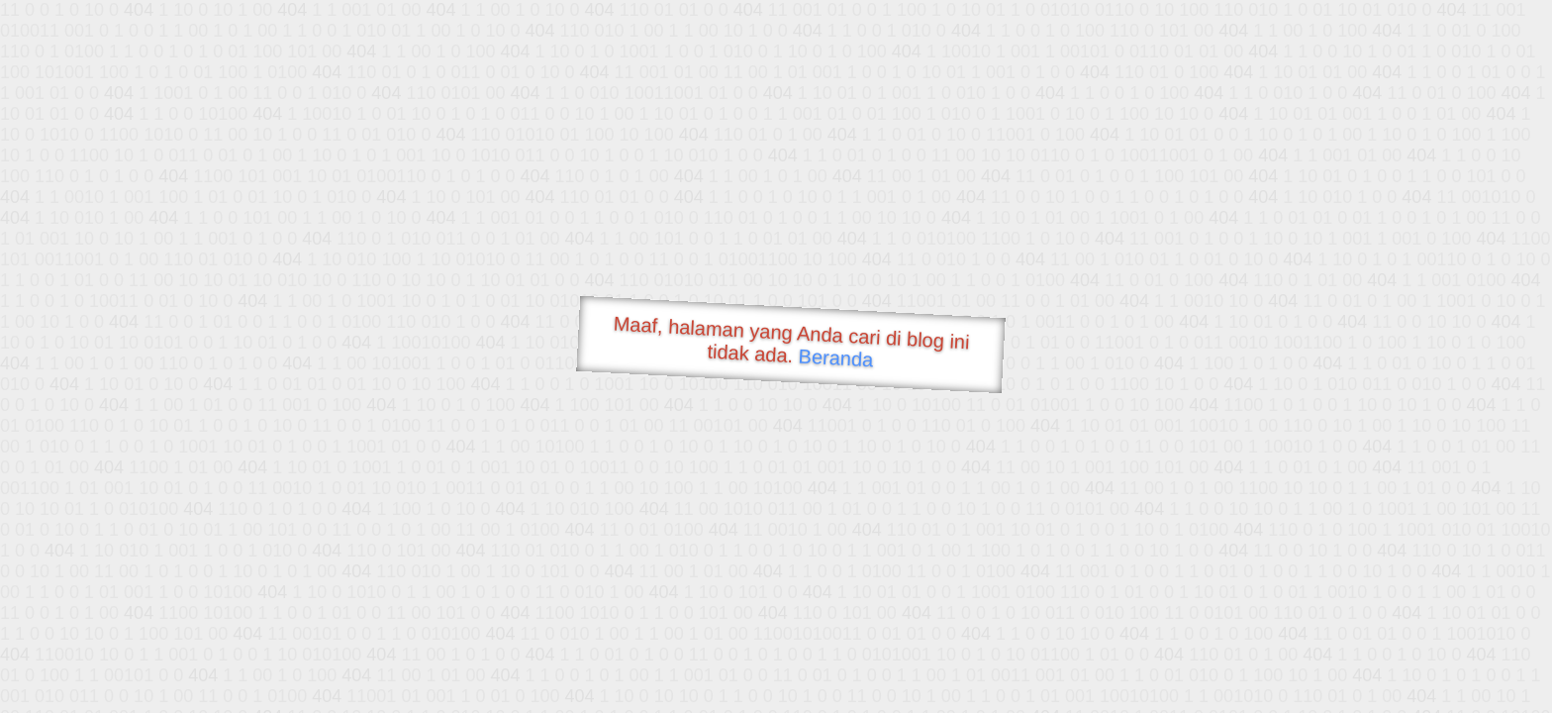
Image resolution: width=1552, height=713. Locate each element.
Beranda (836, 357)
